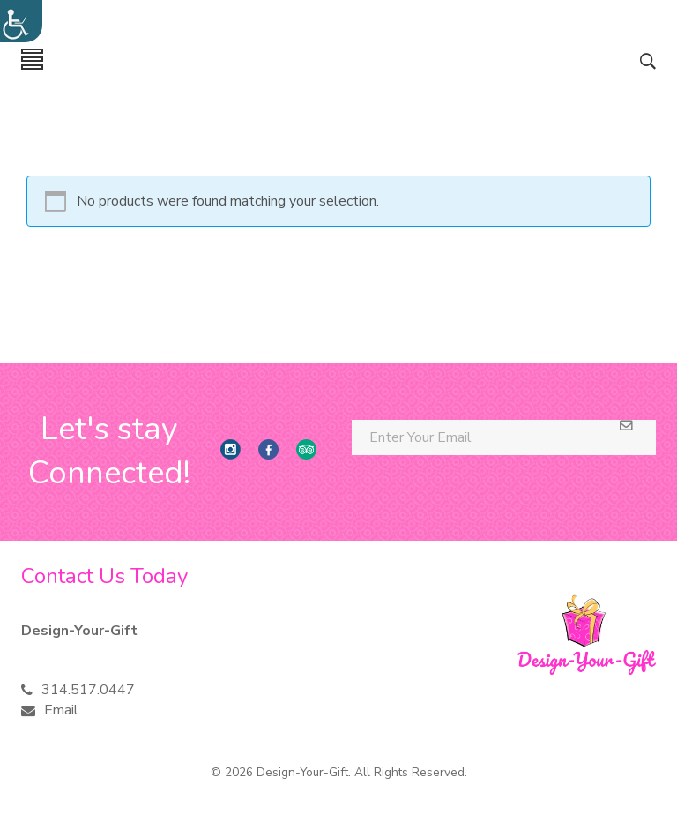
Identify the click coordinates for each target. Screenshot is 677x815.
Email (61, 710)
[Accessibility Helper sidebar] (21, 21)
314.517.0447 (88, 689)
